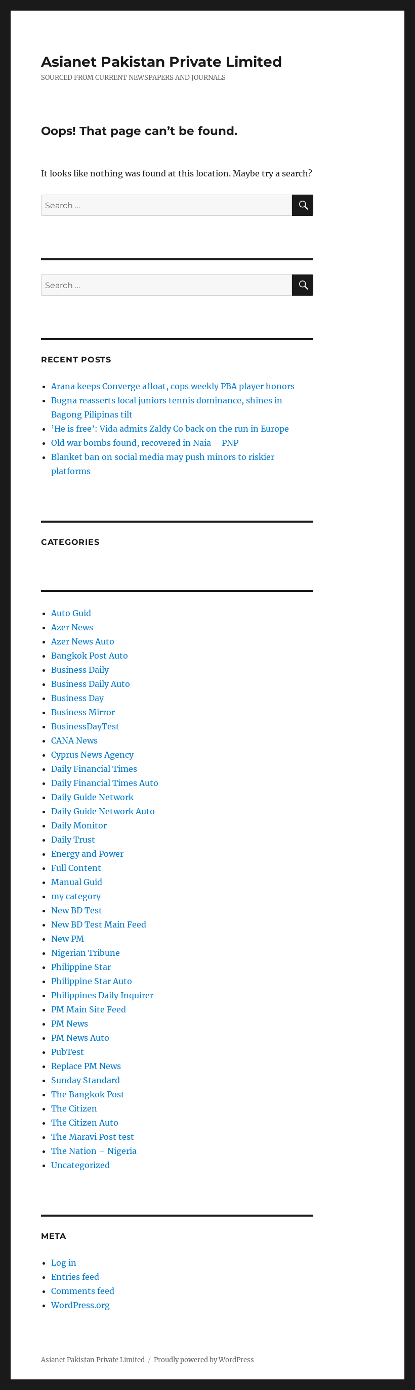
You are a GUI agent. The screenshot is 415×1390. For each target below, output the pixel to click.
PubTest (67, 1052)
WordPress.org (80, 1305)
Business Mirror (83, 712)
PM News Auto (80, 1038)
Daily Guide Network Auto (103, 811)
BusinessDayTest (85, 726)
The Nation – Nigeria (94, 1151)
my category (76, 896)
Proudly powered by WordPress (204, 1360)
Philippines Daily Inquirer (102, 995)
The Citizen (74, 1108)
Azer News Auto (82, 641)
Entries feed (75, 1277)
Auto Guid (71, 613)
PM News (69, 1023)
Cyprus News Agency (92, 755)
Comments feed (82, 1291)
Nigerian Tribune (85, 953)
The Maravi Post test (92, 1137)
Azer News (72, 627)
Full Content (76, 868)
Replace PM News (86, 1066)
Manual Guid (76, 882)
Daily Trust (73, 840)
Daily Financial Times (94, 769)
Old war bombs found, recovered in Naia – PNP (144, 443)
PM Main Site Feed (88, 1009)
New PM (67, 939)
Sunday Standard (85, 1080)
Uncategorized (80, 1165)
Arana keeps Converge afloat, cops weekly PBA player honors (173, 386)
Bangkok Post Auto (89, 656)
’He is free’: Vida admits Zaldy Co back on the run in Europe (170, 429)
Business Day (77, 698)
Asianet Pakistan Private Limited (161, 61)
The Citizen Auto (84, 1123)
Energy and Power (87, 854)
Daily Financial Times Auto (104, 783)
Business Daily (80, 670)
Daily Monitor (79, 825)
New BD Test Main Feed (98, 924)
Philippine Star (81, 967)
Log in (63, 1263)
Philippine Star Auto (91, 981)
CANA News (74, 740)
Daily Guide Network (92, 797)
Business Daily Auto (90, 684)
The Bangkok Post (87, 1094)
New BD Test (76, 910)
